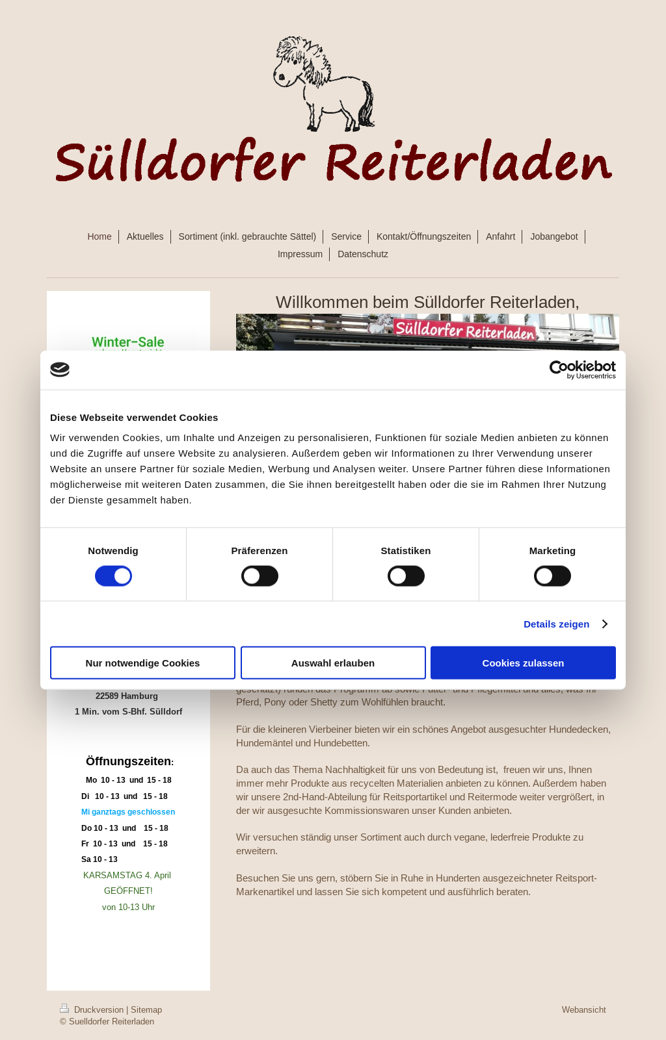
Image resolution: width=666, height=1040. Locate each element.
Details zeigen (556, 623)
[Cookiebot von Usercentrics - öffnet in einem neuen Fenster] (559, 369)
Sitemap (146, 1009)
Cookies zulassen (524, 662)
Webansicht (584, 1009)
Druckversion (93, 1009)
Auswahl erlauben (333, 662)
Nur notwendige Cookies (143, 662)
